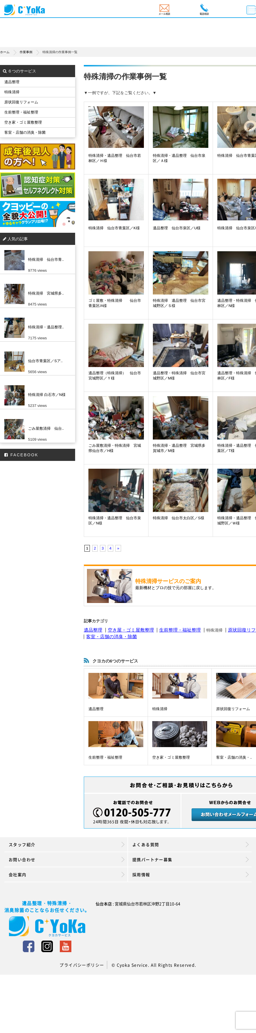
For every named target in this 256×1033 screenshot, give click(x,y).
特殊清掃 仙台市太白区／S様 (178, 518)
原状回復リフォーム (233, 709)
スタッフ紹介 (67, 844)
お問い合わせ (67, 859)
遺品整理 (93, 630)
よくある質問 (190, 844)
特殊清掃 (159, 709)
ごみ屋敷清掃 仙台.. (46, 428)
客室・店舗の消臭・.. (234, 757)
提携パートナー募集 (190, 859)
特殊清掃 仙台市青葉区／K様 (114, 228)
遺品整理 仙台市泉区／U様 (177, 228)
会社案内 (67, 874)
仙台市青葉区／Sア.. (45, 361)
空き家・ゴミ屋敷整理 (171, 757)
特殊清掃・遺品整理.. (46, 327)
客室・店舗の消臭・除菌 (111, 636)
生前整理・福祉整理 (180, 630)
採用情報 (190, 874)
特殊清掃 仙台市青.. (46, 259)
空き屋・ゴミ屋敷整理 (131, 630)
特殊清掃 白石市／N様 (47, 394)
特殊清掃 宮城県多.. (46, 293)
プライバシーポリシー (82, 965)
